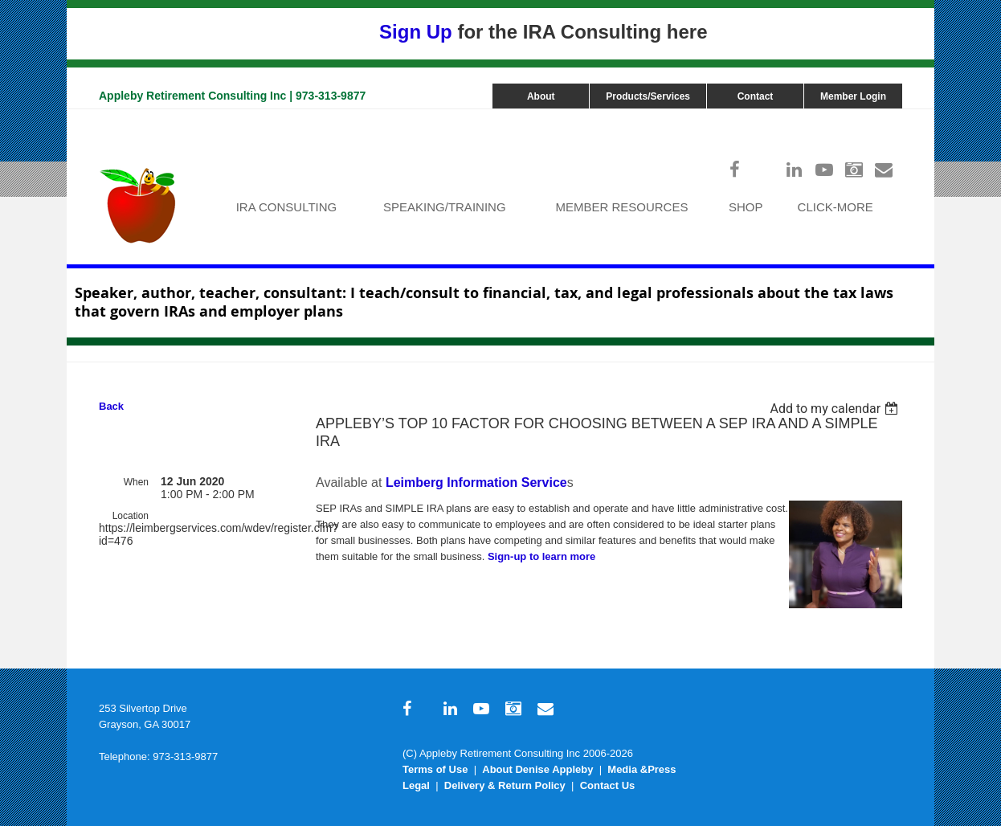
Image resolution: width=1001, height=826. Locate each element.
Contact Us (607, 785)
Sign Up (415, 32)
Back (111, 406)
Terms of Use (435, 769)
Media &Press (641, 769)
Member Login (853, 96)
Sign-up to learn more (541, 556)
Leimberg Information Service (476, 482)
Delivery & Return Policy (505, 785)
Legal (416, 785)
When (136, 482)
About (541, 96)
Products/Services (648, 96)
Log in (886, 117)
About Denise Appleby (537, 769)
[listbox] (836, 409)
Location (130, 515)
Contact (755, 96)
